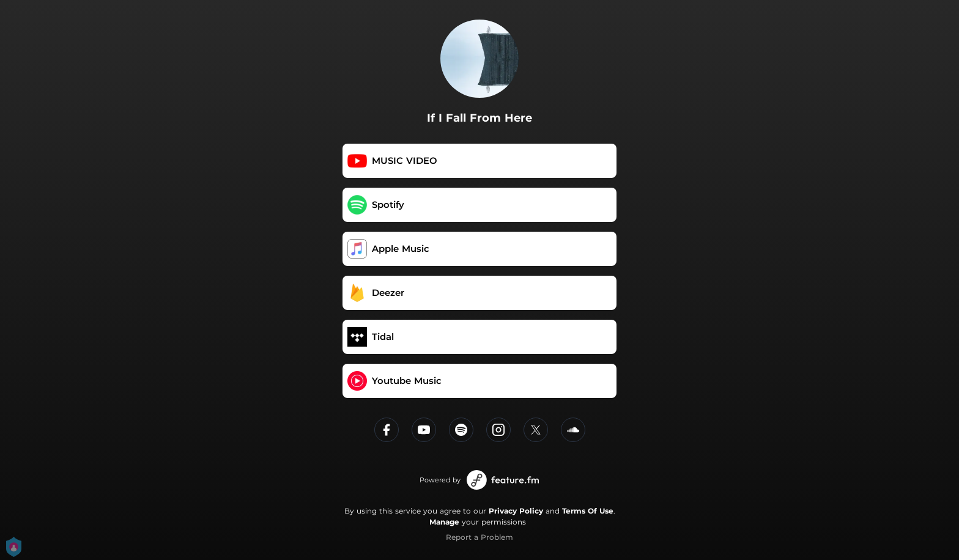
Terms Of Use (587, 510)
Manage (444, 521)
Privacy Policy (516, 510)
